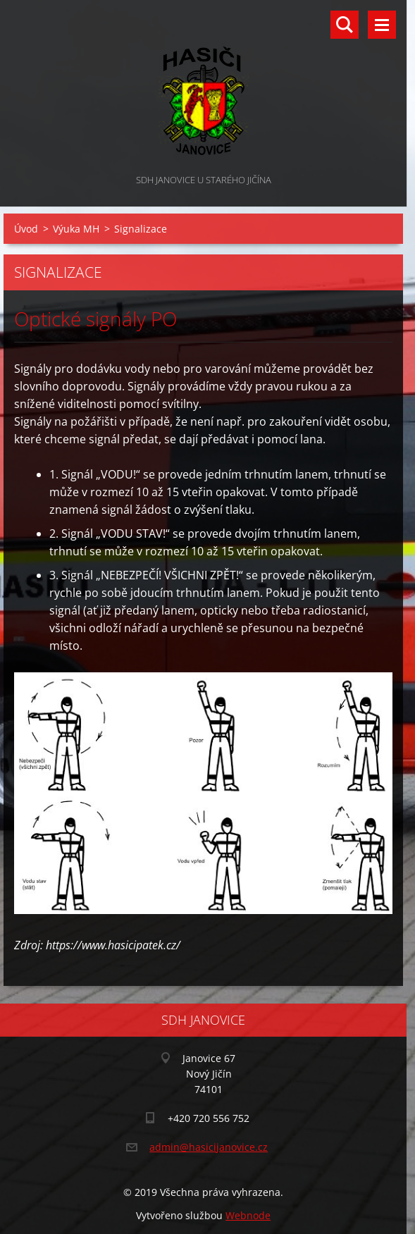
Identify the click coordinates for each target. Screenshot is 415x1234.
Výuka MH (76, 228)
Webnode (248, 1215)
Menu (382, 25)
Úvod (26, 228)
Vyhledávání (344, 25)
